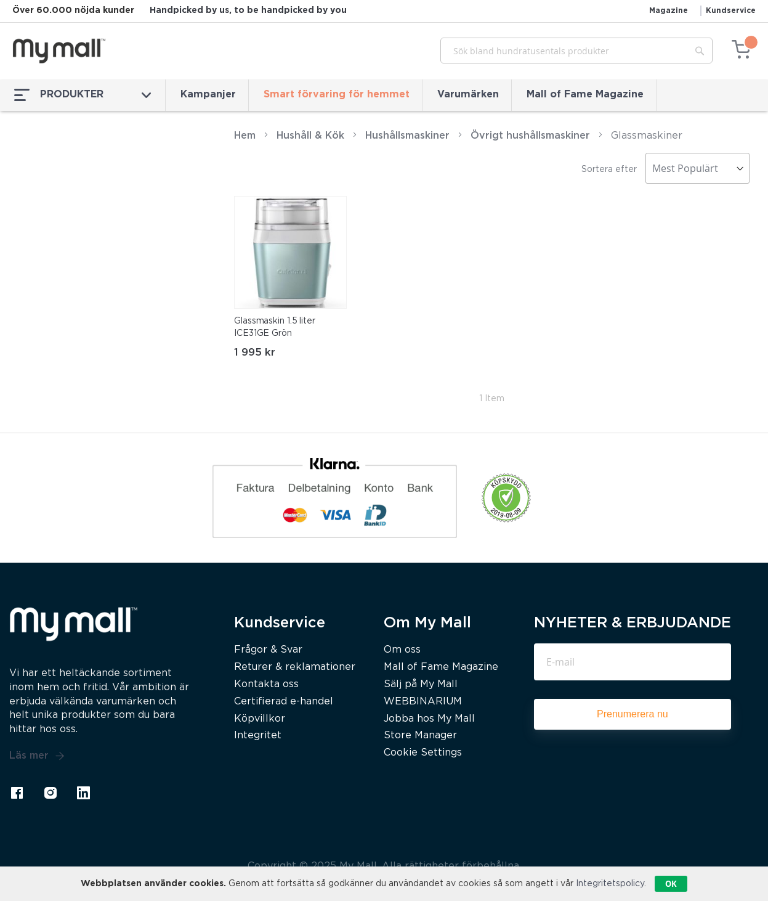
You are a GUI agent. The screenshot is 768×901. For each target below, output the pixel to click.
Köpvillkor (259, 719)
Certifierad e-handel (283, 701)
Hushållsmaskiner (407, 136)
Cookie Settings (423, 752)
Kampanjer (208, 94)
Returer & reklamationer (294, 667)
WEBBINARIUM (423, 701)
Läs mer (37, 756)
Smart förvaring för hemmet (337, 94)
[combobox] (576, 50)
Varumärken (468, 94)
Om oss (402, 649)
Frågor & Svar (268, 649)
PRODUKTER (82, 95)
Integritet (257, 735)
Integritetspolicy (610, 883)
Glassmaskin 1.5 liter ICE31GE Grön (274, 327)
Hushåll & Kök (310, 136)
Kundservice (731, 10)
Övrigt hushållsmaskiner (530, 136)
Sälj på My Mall (421, 684)
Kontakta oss (266, 684)
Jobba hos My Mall (429, 719)
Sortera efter (609, 169)
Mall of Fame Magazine (585, 94)
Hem (245, 136)
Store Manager (420, 735)
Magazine (668, 10)
